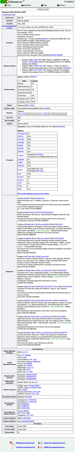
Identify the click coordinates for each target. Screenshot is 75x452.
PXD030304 (27, 418)
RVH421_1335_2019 (33, 392)
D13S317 (20, 155)
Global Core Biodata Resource (54, 443)
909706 (29, 363)
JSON (13, 15)
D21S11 (20, 170)
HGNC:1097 (37, 60)
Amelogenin (22, 133)
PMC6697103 (63, 300)
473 (36, 382)
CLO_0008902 (26, 355)
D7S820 (20, 148)
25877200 (61, 126)
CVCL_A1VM (22, 114)
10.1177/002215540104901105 (43, 212)
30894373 (33, 77)
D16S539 (21, 159)
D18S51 (20, 162)
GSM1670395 (25, 408)
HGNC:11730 (38, 66)
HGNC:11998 (38, 70)
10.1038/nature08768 (41, 224)
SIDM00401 (36, 361)
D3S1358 (21, 142)
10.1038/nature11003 (42, 238)
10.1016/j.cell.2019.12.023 (42, 316)
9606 (48, 108)
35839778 (27, 333)
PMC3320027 (59, 238)
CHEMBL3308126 (34, 385)
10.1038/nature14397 (42, 256)
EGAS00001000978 (27, 421)
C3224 (31, 105)
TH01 (19, 183)
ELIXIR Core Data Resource (25, 447)
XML (8, 15)
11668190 (27, 212)
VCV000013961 (33, 62)
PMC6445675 (67, 286)
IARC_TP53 (21, 413)
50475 (28, 370)
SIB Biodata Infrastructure (25, 443)
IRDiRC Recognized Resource (54, 447)
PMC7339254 (61, 316)
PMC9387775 (63, 333)
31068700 (67, 68)
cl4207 (24, 357)
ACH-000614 (28, 365)
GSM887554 (25, 404)
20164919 (27, 224)
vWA (19, 189)
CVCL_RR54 (43, 114)
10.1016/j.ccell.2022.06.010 (43, 333)
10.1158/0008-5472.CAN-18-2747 (46, 286)
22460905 (27, 238)
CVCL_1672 (32, 359)
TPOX (20, 186)
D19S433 (21, 166)
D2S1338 (21, 139)
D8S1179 (21, 151)
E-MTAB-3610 (32, 402)
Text (3, 15)
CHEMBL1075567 (35, 387)
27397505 (27, 270)
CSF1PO (20, 136)
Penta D (20, 177)
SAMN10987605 (31, 379)
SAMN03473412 (31, 377)
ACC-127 (25, 352)
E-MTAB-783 (32, 400)
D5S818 (20, 145)
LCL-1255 (29, 372)
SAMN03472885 (31, 375)
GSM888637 (25, 406)
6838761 (45, 39)
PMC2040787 (39, 198)
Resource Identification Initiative (9, 27)
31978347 (27, 316)
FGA (19, 174)
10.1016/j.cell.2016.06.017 (43, 270)
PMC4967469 (62, 270)
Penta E (20, 180)
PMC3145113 (59, 224)
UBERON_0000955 (56, 55)
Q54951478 (28, 397)
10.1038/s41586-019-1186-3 (43, 300)
